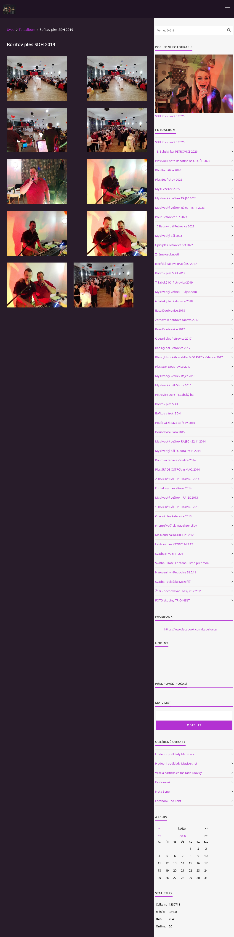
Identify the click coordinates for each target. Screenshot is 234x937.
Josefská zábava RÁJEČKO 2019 (176, 264)
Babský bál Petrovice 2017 (172, 348)
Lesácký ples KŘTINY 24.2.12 (174, 544)
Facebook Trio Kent (168, 801)
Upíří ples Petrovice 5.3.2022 (174, 245)
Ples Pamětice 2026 (168, 170)
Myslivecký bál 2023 (168, 236)
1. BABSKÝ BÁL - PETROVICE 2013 (177, 507)
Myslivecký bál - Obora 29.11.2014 (178, 451)
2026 (182, 836)
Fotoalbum (27, 29)
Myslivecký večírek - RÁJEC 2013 (176, 497)
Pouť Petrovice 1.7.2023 (171, 217)
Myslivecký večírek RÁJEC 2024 (175, 198)
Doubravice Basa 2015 (170, 432)
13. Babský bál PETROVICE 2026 (176, 151)
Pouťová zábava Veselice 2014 (175, 460)
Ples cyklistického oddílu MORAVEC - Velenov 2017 (189, 357)
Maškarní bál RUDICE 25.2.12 (174, 535)
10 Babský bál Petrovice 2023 (174, 226)
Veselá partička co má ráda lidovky (178, 773)
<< (159, 828)
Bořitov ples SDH (166, 404)
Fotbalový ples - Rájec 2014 (173, 488)
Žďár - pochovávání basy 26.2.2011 (178, 591)
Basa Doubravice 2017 (170, 329)
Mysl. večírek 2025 (167, 189)
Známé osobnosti (167, 254)
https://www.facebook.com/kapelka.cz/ (190, 629)
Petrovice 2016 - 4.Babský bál (174, 395)
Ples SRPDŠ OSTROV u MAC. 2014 (177, 469)
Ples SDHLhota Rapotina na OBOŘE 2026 (182, 161)
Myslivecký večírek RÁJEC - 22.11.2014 (180, 441)
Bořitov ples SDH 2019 (170, 273)
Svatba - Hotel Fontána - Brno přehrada (182, 563)
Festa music (163, 782)
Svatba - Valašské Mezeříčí (172, 582)
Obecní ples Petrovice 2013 (173, 516)
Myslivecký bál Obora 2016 (173, 385)
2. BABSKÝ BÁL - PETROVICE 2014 (177, 479)
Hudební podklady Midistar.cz (175, 754)
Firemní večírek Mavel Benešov (176, 525)
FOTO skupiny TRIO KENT (172, 600)
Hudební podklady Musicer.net (176, 763)
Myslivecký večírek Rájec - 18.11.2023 (180, 208)
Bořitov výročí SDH (168, 413)
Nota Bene (162, 791)
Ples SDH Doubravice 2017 (173, 366)
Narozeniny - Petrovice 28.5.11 (175, 572)
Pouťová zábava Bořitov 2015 (175, 423)
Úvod (11, 29)
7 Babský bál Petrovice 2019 (174, 282)
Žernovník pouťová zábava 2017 (177, 320)
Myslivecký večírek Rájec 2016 (175, 376)
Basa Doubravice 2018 (170, 310)
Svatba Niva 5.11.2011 (170, 554)
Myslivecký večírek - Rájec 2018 (176, 292)
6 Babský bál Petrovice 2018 (174, 301)
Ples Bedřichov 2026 (168, 179)
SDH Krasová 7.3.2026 (169, 116)
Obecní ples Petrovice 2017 (173, 338)
